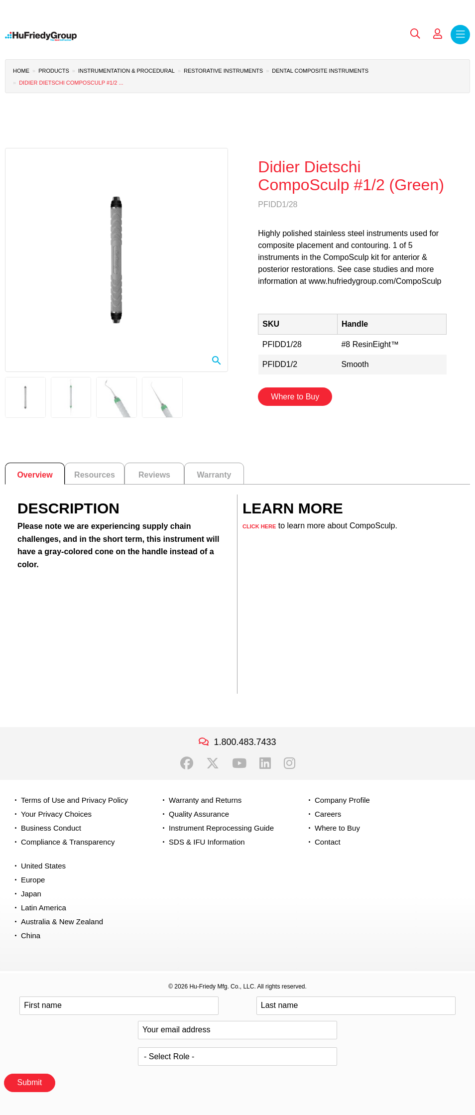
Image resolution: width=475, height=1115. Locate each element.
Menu (460, 34)
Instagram (289, 763)
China (30, 935)
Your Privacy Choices (56, 814)
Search (415, 34)
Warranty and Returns (205, 800)
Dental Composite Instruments (320, 71)
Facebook (186, 763)
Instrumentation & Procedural (126, 71)
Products (53, 71)
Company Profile (342, 800)
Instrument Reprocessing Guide (221, 828)
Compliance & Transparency (68, 842)
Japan (31, 893)
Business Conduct (51, 828)
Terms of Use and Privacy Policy (74, 800)
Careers (328, 814)
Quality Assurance (199, 814)
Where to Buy (295, 396)
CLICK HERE (259, 526)
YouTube (239, 763)
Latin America (43, 907)
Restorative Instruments (223, 71)
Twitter (212, 763)
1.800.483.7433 (245, 742)
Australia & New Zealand (62, 921)
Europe (33, 879)
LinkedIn (265, 763)
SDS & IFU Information (207, 842)
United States (43, 866)
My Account (438, 34)
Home (21, 71)
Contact (328, 842)
